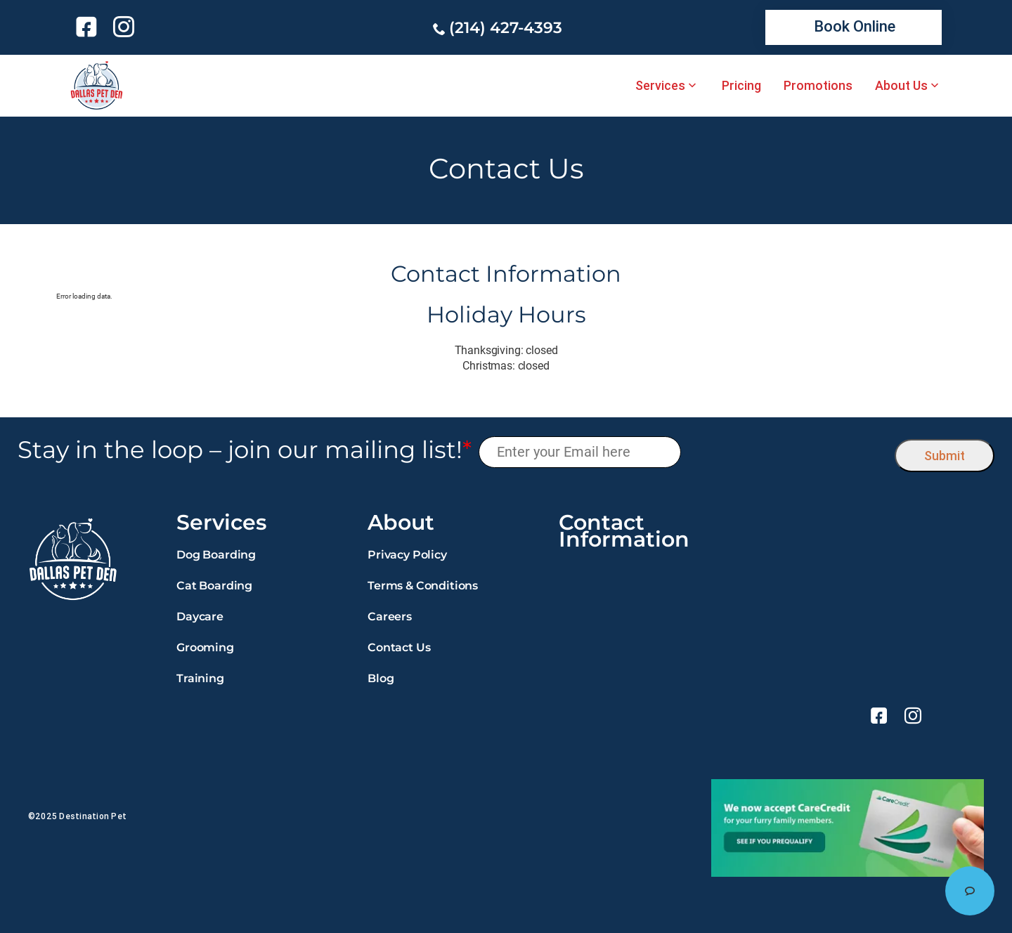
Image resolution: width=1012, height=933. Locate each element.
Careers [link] (390, 616)
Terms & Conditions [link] (423, 585)
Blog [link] (381, 678)
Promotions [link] (818, 85)
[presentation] (788, 452)
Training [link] (200, 678)
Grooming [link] (205, 647)
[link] (89, 26)
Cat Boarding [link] (214, 585)
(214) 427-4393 (505, 27)
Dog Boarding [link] (216, 554)
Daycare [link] (199, 616)
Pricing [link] (741, 85)
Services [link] (660, 85)
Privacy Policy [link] (407, 554)
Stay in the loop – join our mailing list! (245, 450)
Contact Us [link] (399, 647)
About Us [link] (901, 85)
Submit (944, 456)
